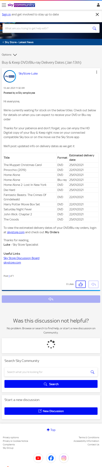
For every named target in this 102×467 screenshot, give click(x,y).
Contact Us (93, 444)
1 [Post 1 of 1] (9, 276)
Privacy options (11, 437)
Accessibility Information (86, 441)
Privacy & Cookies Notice (15, 441)
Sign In (97, 6)
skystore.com (16, 232)
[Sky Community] (22, 5)
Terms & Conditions (89, 437)
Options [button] (6, 54)
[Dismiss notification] (97, 14)
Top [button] (52, 430)
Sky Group (8, 448)
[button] (96, 72)
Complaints (9, 444)
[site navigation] (4, 5)
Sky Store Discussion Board (21, 258)
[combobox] (46, 28)
